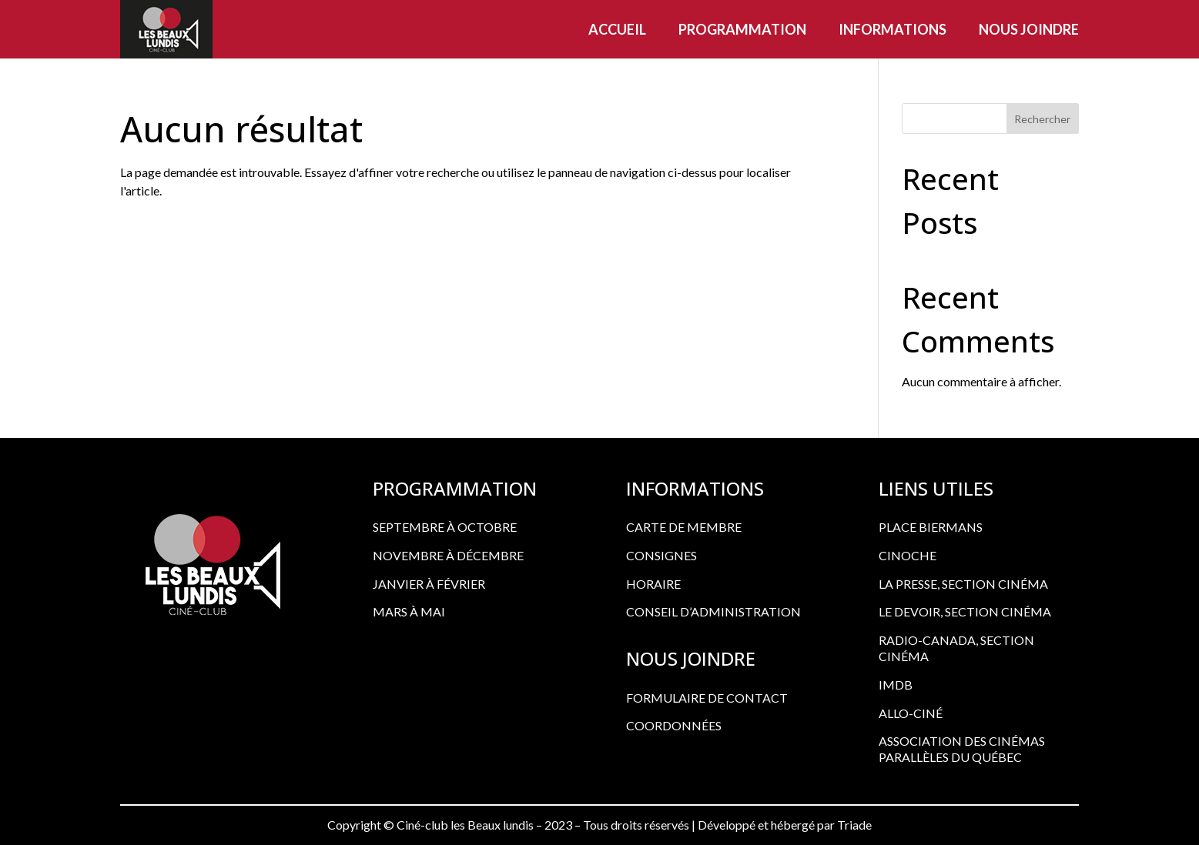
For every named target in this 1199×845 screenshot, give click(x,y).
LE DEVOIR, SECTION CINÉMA (965, 611)
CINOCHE (907, 555)
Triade (854, 824)
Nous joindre (1029, 29)
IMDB (896, 684)
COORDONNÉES (674, 725)
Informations (892, 29)
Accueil (617, 29)
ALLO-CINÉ (911, 713)
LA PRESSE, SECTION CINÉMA (963, 583)
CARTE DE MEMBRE (684, 526)
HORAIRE (653, 583)
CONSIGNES (661, 555)
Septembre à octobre (445, 526)
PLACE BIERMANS (931, 526)
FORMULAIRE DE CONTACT (707, 697)
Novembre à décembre (448, 555)
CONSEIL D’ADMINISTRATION (713, 611)
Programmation (742, 29)
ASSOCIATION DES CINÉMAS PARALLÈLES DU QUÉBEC (962, 748)
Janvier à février (429, 583)
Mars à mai (409, 611)
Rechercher (1042, 118)
